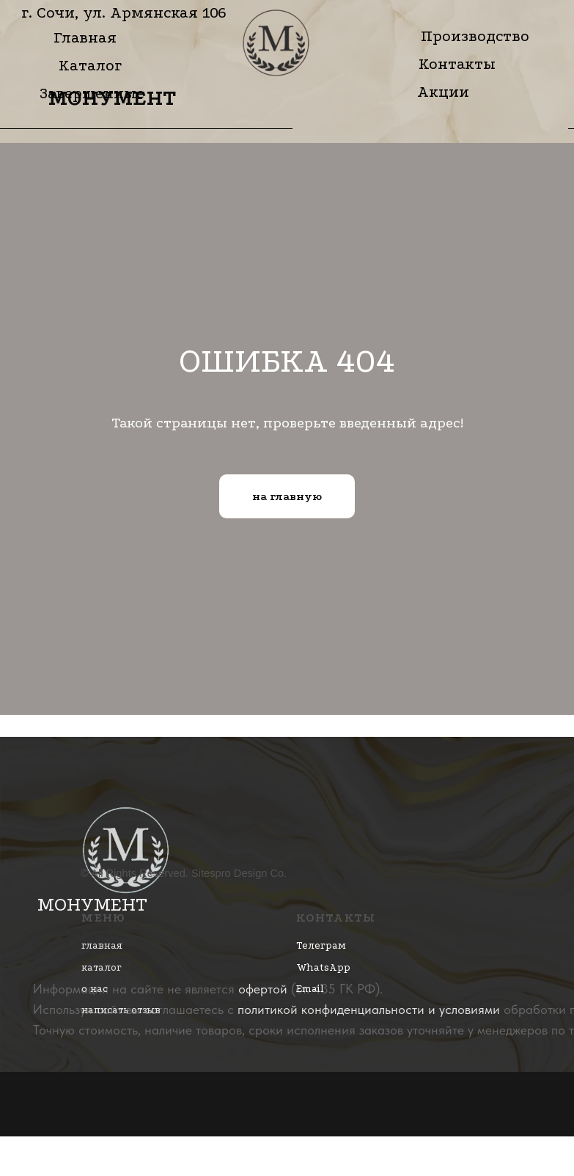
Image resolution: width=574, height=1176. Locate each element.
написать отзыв (121, 1010)
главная (101, 945)
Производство (475, 36)
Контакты (457, 64)
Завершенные (92, 93)
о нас (94, 988)
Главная (85, 37)
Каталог (90, 65)
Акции (443, 91)
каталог (101, 967)
